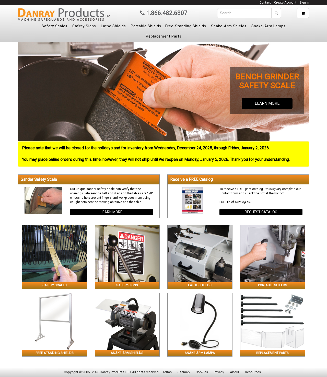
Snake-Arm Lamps (268, 26)
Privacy (219, 372)
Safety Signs (84, 26)
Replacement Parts (163, 36)
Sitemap (184, 372)
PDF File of (235, 202)
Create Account (285, 2)
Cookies (202, 372)
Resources (253, 372)
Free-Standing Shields (185, 26)
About (234, 372)
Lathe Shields (113, 26)
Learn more (267, 103)
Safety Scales (54, 26)
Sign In (304, 2)
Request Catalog (261, 212)
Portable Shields (146, 26)
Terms (167, 372)
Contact (265, 2)
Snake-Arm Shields (229, 26)
